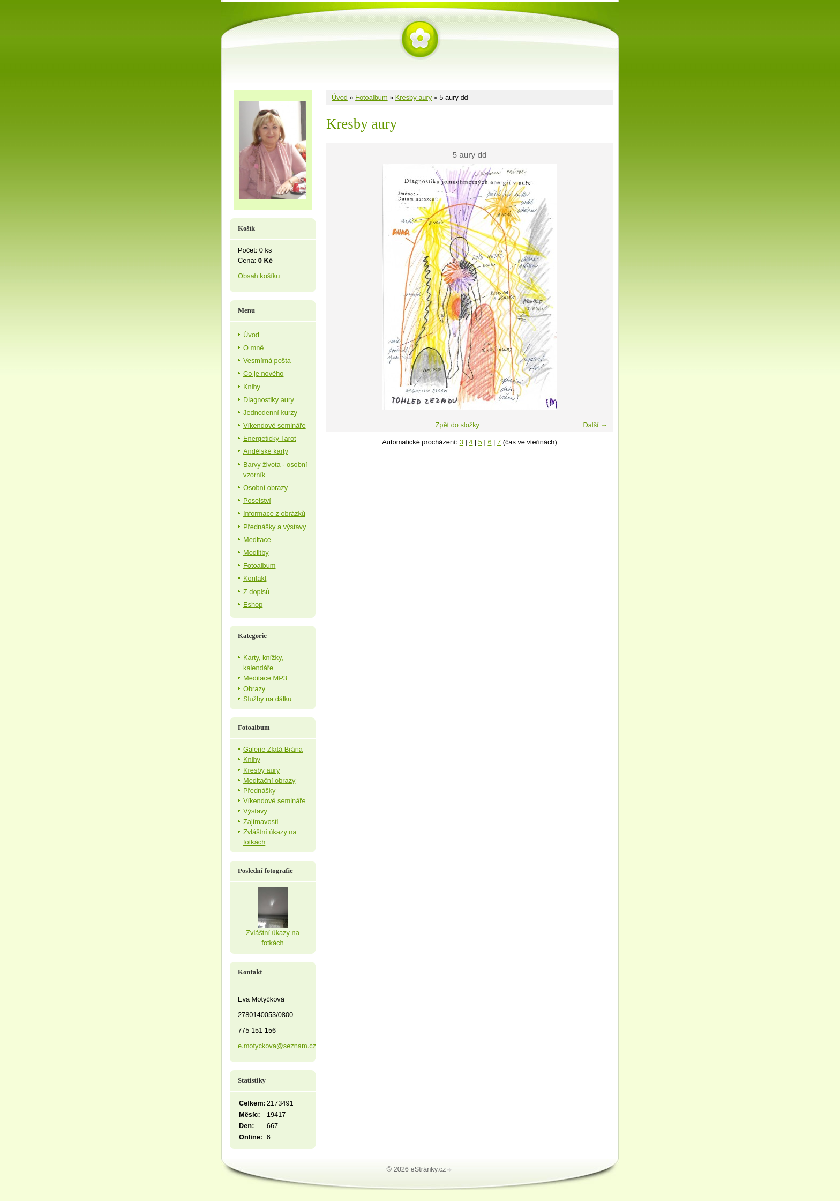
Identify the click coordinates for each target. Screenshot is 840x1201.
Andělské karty (265, 451)
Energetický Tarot (269, 438)
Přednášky (259, 791)
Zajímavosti (260, 822)
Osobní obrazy (265, 488)
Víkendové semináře (274, 425)
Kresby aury (413, 97)
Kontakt (254, 578)
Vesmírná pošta (267, 361)
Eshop (252, 604)
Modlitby (256, 552)
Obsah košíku (259, 276)
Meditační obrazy (269, 780)
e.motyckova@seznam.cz (277, 1046)
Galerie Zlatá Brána (273, 749)
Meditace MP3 (265, 678)
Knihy (251, 387)
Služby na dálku (267, 699)
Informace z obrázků (274, 513)
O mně (253, 348)
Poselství (257, 500)
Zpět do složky (457, 425)
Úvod (340, 97)
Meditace (257, 540)
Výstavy (255, 811)
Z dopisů (256, 592)
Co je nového (263, 373)
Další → (595, 425)
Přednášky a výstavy (274, 527)
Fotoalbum (371, 97)
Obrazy (254, 689)
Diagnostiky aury (268, 400)
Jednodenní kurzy (270, 413)
